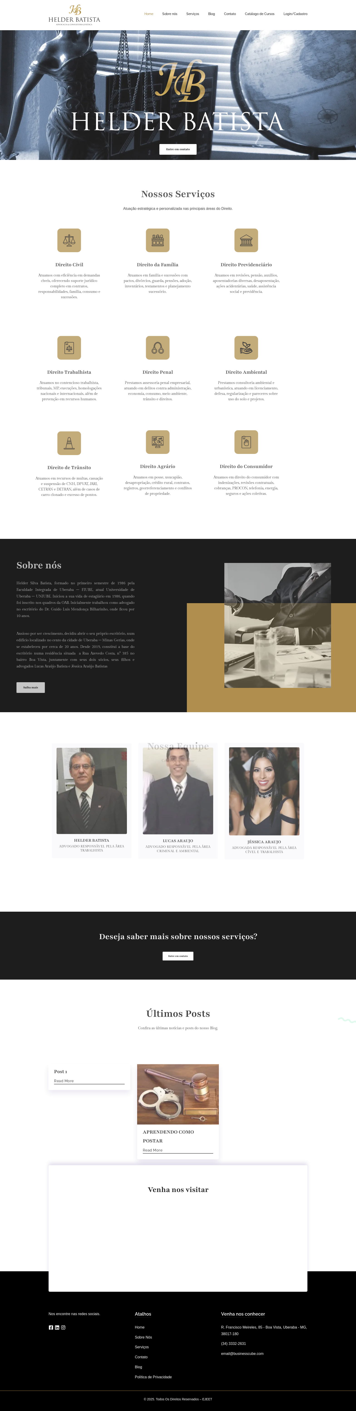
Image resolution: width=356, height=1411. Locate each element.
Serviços (192, 14)
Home (148, 14)
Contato (230, 14)
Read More (64, 1140)
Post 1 (60, 1131)
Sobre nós (169, 14)
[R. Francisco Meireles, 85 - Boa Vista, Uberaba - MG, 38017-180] (178, 1238)
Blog (211, 14)
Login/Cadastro (295, 14)
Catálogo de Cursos (259, 14)
